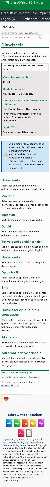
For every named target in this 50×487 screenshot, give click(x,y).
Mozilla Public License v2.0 (26, 453)
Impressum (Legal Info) (14, 439)
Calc (33, 13)
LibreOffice (9, 13)
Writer (24, 13)
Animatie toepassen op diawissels (20, 377)
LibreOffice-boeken (25, 414)
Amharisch (30, 18)
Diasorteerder (17, 161)
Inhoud (6, 27)
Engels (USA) (11, 18)
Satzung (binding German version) (19, 445)
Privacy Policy (34, 439)
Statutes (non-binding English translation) (23, 442)
